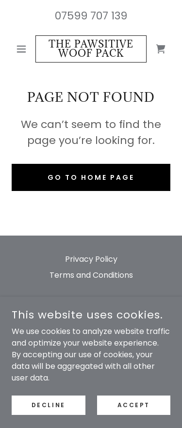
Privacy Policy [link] (91, 259)
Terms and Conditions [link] (91, 275)
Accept (133, 404)
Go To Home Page (91, 177)
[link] (91, 49)
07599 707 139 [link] (91, 15)
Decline (49, 404)
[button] (23, 49)
